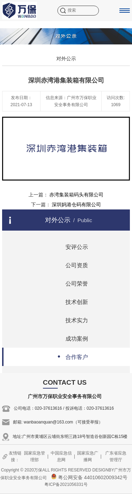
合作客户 (70, 356)
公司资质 (70, 264)
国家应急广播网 (87, 456)
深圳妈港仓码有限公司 (76, 204)
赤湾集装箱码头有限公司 (76, 194)
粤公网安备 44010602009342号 (89, 477)
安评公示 (70, 246)
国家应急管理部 (34, 456)
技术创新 (70, 301)
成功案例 (70, 338)
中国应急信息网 (61, 456)
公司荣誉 (70, 283)
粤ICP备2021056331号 (66, 484)
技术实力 (70, 319)
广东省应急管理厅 (115, 456)
